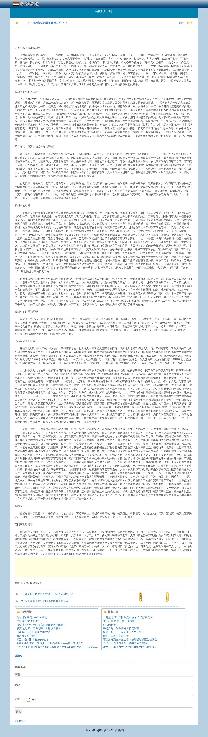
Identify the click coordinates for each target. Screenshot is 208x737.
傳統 (189, 22)
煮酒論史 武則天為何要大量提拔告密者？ (40, 628)
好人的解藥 (109, 624)
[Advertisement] (73, 35)
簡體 (181, 22)
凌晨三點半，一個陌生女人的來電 (122, 632)
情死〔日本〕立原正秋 (116, 635)
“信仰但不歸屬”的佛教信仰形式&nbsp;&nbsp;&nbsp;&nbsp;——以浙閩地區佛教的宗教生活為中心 (71, 646)
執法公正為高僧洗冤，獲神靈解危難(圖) (126, 643)
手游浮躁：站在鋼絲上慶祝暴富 (121, 628)
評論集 (18, 655)
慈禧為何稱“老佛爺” (28, 621)
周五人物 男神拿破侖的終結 (32, 639)
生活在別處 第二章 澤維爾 (119, 621)
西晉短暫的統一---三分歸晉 (32, 617)
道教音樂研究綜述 (27, 635)
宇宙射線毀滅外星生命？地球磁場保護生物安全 (130, 639)
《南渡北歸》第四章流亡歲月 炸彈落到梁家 (128, 617)
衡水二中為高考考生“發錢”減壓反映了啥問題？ (130, 646)
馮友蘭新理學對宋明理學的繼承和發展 (46, 601)
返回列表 (20, 721)
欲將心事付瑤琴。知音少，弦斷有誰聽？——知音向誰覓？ (50, 643)
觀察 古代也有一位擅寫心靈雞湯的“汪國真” (41, 624)
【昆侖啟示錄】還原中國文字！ (34, 632)
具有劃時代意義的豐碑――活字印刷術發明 (49, 594)
